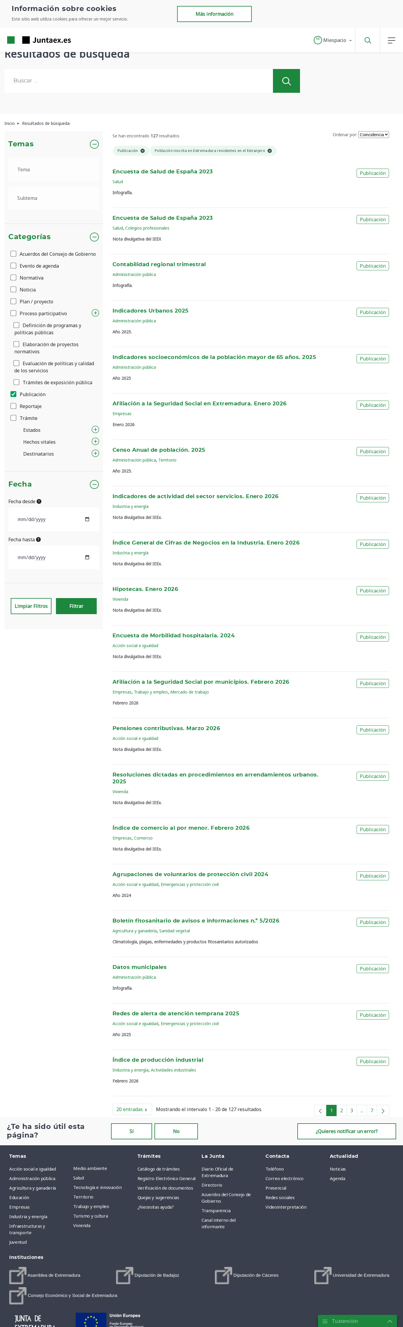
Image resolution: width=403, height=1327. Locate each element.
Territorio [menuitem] (83, 1197)
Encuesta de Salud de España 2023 (163, 172)
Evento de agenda (35, 266)
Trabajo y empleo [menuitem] (91, 1206)
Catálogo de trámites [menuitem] (159, 1169)
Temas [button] (21, 144)
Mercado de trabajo (189, 692)
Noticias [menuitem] (338, 1169)
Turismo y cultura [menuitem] (90, 1216)
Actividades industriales (173, 1070)
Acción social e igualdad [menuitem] (32, 1169)
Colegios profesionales (147, 228)
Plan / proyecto (32, 301)
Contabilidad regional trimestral (159, 264)
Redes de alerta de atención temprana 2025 (176, 1014)
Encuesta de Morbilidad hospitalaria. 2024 (174, 636)
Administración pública (134, 274)
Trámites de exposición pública (53, 382)
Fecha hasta (24, 539)
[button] (333, 40)
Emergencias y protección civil (190, 884)
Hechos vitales (39, 442)
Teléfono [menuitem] (274, 1169)
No (176, 1131)
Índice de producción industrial (158, 1060)
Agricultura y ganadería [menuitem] (32, 1188)
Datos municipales (140, 967)
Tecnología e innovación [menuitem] (97, 1187)
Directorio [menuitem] (212, 1185)
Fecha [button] (20, 484)
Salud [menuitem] (78, 1178)
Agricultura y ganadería (135, 931)
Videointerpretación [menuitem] (285, 1207)
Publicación (28, 394)
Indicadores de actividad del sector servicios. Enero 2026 (196, 496)
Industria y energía (131, 506)
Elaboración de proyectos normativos (46, 348)
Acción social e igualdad (135, 645)
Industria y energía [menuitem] (28, 1216)
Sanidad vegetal (174, 931)
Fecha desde (24, 501)
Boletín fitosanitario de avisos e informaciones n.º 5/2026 (196, 921)
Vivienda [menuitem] (81, 1225)
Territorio (167, 460)
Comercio (143, 838)
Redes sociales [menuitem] (279, 1197)
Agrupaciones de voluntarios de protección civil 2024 (190, 874)
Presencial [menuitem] (275, 1188)
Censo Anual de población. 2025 (159, 450)
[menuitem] (44, 1275)
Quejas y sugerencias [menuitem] (158, 1197)
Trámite (24, 418)
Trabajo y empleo (151, 692)
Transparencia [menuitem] (216, 1210)
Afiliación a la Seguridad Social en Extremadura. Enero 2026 (200, 404)
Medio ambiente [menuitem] (90, 1168)
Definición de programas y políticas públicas (47, 329)
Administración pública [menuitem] (32, 1178)
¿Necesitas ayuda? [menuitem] (156, 1207)
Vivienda (120, 599)
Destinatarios (38, 454)
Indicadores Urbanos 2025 (151, 311)
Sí (131, 1131)
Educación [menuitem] (19, 1197)
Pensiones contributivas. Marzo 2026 (166, 728)
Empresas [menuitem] (19, 1207)
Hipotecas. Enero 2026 (145, 589)
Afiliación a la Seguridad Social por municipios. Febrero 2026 (201, 682)
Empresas (122, 413)
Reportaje (26, 406)
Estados (31, 430)
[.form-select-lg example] (53, 169)
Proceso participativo (39, 313)
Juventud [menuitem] (17, 1242)
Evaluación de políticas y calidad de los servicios (54, 367)
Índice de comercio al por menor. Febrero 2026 (181, 828)
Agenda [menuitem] (337, 1178)
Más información (214, 14)
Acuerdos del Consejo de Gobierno (53, 254)
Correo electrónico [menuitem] (284, 1178)
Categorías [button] (29, 237)
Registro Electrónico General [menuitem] (167, 1178)
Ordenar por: (345, 134)
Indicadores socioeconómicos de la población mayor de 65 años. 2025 (214, 357)
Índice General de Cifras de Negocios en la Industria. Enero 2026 (206, 543)
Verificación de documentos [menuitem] (165, 1188)
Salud (118, 181)
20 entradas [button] (134, 1110)
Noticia (23, 289)
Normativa (27, 278)
